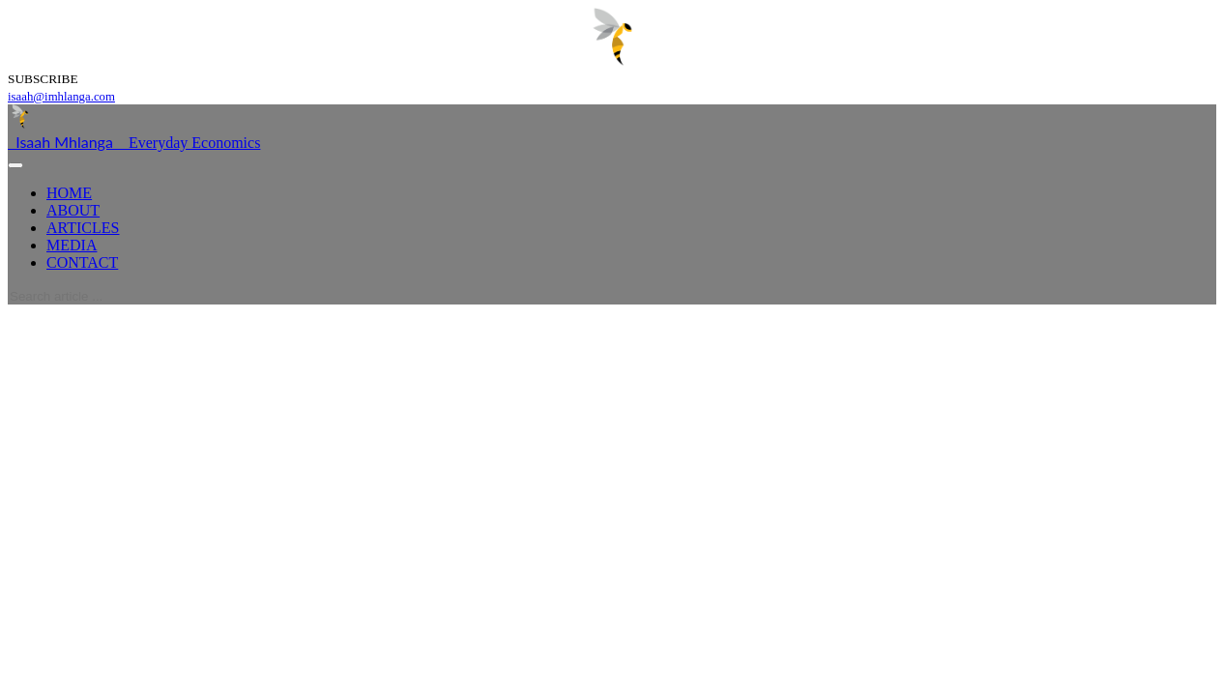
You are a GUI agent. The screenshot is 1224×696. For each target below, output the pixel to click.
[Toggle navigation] (15, 165)
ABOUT (73, 210)
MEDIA (71, 245)
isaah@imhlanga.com (61, 96)
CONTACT (82, 262)
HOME (69, 193)
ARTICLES (82, 227)
